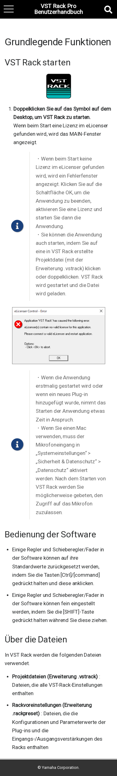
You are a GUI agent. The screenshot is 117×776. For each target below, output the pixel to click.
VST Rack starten (37, 62)
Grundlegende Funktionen (58, 42)
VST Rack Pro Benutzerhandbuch (58, 9)
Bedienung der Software (50, 534)
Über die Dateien (36, 639)
